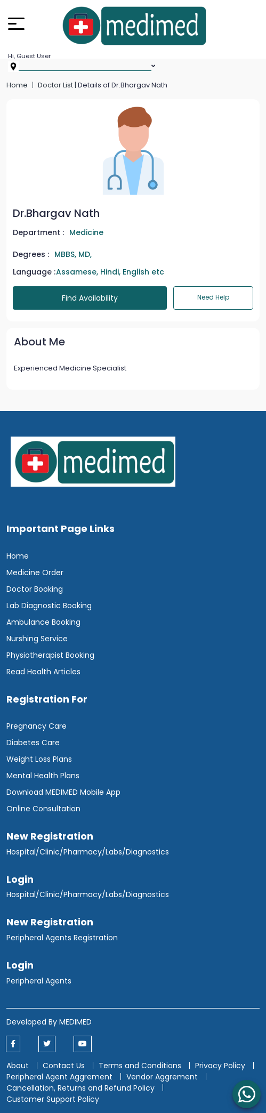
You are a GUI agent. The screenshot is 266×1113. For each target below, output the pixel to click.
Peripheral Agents (38, 980)
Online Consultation (43, 808)
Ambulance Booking (43, 622)
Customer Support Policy (52, 1099)
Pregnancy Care (36, 726)
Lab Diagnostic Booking (49, 605)
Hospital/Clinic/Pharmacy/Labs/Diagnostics (87, 851)
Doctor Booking (34, 589)
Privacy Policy (220, 1065)
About (17, 1065)
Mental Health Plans (42, 775)
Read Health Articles (43, 671)
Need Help (213, 297)
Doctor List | (58, 85)
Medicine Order (34, 572)
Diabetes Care (33, 742)
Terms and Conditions (140, 1065)
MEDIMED (75, 1022)
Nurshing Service (37, 638)
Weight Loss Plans (39, 759)
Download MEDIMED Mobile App (63, 792)
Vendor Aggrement (163, 1076)
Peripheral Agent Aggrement (60, 1076)
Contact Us (64, 1065)
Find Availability (90, 298)
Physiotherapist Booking (50, 655)
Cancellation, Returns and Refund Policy (81, 1088)
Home (17, 85)
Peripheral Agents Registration (62, 937)
